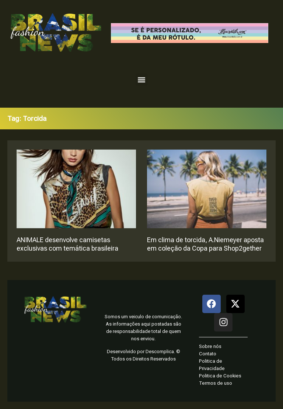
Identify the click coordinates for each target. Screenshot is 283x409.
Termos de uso (215, 383)
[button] (142, 79)
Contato (207, 353)
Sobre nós (210, 346)
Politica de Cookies (220, 375)
